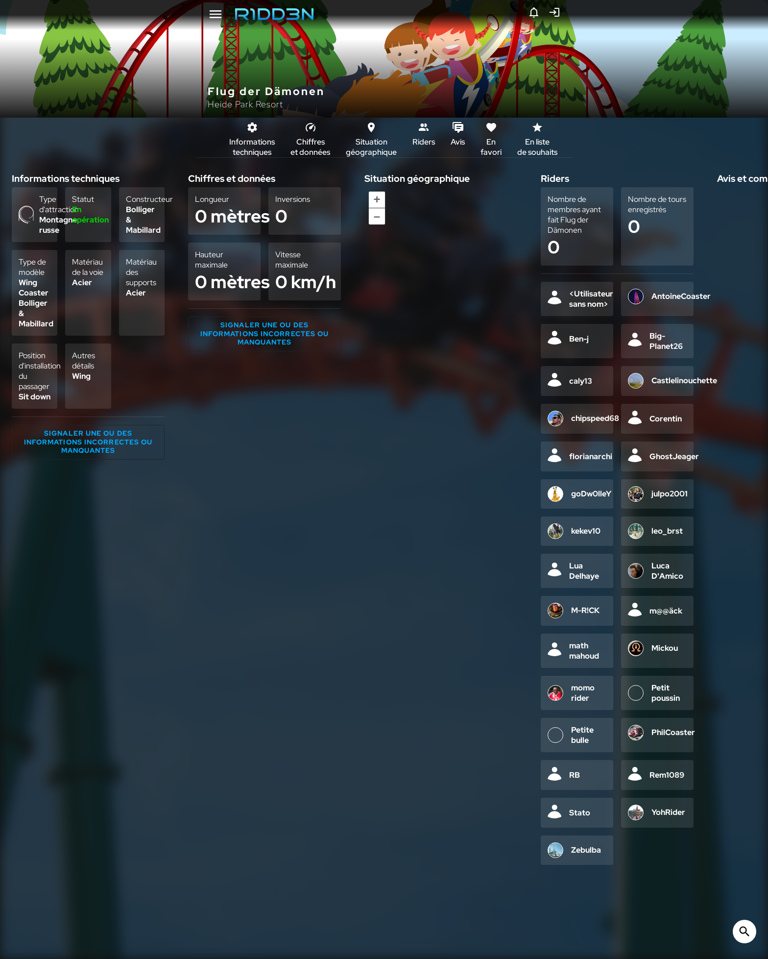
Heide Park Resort (245, 104)
